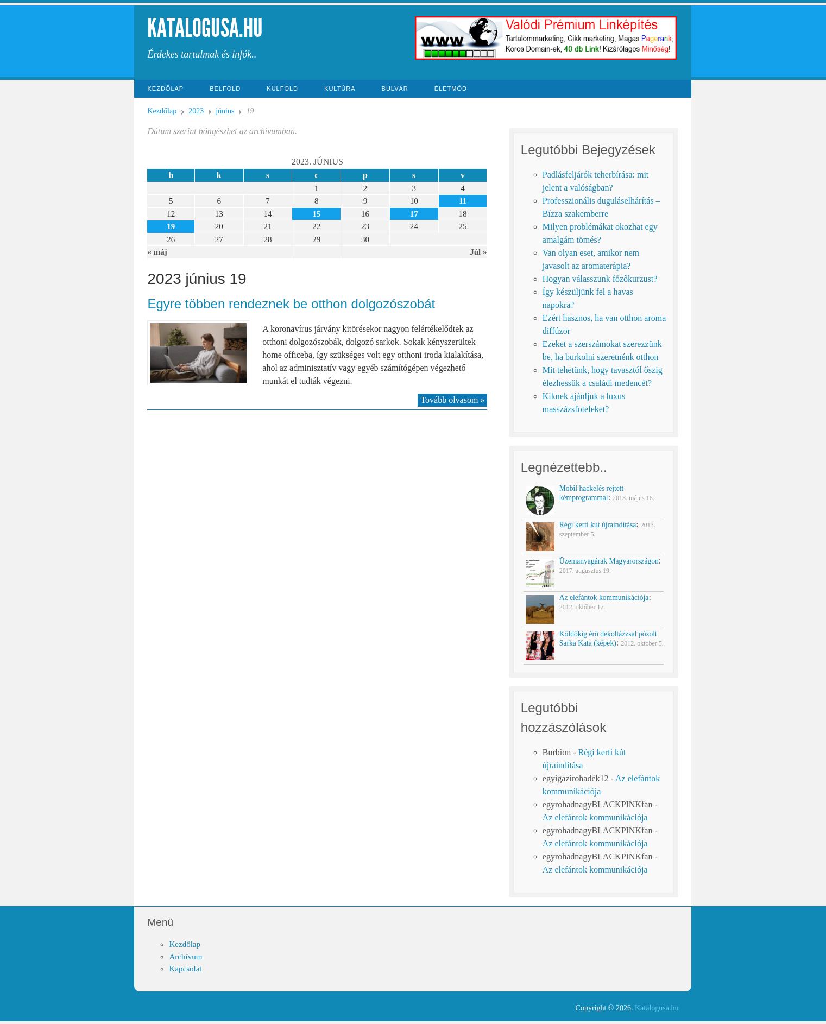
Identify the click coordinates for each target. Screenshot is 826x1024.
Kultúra (340, 88)
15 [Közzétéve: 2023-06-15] (316, 214)
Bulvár (395, 88)
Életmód (450, 88)
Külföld (282, 88)
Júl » (478, 252)
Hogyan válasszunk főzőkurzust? (600, 278)
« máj (157, 252)
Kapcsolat (185, 968)
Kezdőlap (165, 88)
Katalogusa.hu (205, 27)
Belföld (225, 88)
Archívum (185, 956)
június (225, 111)
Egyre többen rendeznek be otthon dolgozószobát (291, 303)
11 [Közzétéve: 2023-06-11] (462, 201)
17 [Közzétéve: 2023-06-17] (414, 214)
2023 (196, 111)
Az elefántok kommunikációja (595, 817)
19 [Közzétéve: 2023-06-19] (171, 226)
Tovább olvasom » (452, 399)
